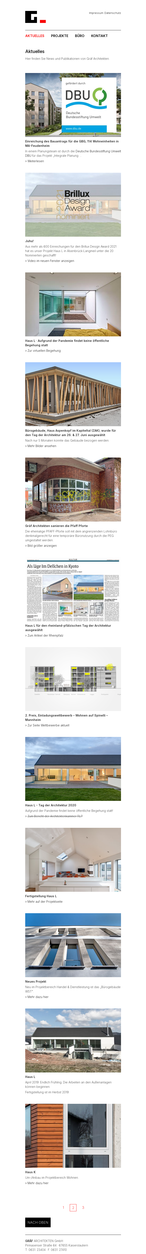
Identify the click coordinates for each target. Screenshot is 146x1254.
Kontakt (99, 36)
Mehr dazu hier (38, 997)
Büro (79, 36)
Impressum (96, 13)
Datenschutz (112, 13)
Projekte (59, 36)
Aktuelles (34, 36)
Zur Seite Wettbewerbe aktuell (48, 725)
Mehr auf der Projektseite (45, 901)
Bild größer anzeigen (42, 545)
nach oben (38, 1222)
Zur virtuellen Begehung (44, 350)
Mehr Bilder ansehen (42, 446)
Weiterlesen (36, 161)
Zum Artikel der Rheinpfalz (45, 635)
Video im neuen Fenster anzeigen (51, 261)
